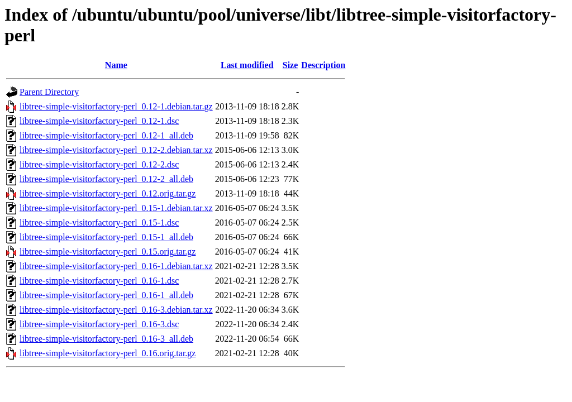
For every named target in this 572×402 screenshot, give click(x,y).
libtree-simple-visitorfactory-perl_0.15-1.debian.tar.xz (116, 208)
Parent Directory (49, 92)
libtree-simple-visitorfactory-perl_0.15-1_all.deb (106, 237)
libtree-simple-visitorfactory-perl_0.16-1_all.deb (106, 295)
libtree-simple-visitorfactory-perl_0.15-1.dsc (99, 222)
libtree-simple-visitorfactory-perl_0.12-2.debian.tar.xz (116, 150)
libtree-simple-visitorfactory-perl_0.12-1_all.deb (106, 135)
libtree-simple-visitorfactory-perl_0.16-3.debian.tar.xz (116, 309)
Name (116, 65)
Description (323, 65)
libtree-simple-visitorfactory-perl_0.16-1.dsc (99, 280)
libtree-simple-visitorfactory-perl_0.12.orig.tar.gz (108, 193)
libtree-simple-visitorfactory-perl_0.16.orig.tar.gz (108, 353)
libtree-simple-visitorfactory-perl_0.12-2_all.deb (106, 179)
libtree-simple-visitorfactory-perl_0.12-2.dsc (99, 164)
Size (290, 65)
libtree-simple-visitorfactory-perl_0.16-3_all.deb (106, 338)
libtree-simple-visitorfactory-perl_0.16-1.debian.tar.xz (116, 266)
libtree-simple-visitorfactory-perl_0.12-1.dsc (99, 121)
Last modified (247, 65)
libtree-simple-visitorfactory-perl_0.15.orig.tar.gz (108, 251)
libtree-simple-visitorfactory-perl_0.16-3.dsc (99, 324)
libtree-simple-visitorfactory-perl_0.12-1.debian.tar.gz (116, 106)
